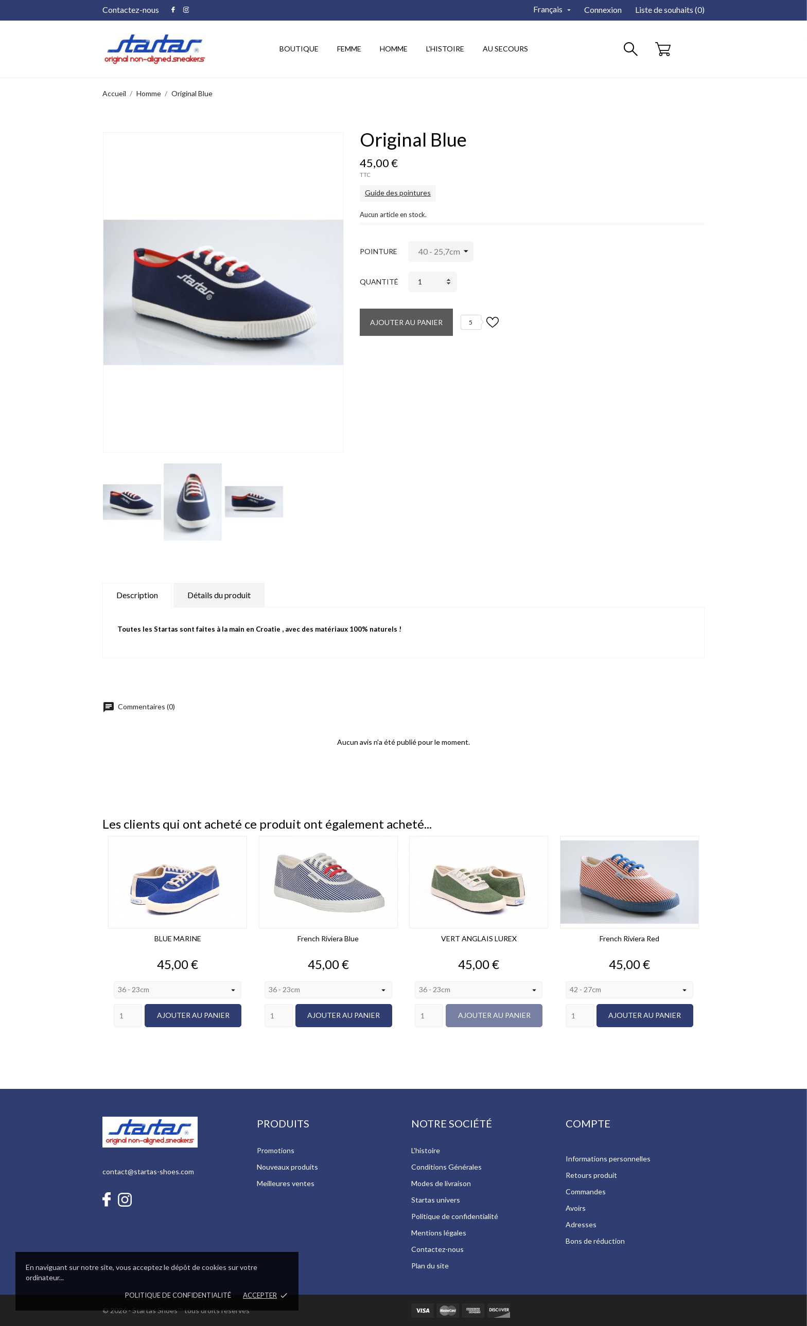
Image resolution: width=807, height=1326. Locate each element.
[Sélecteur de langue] (553, 9)
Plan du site (430, 1265)
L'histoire (425, 1150)
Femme (352, 43)
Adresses (581, 1224)
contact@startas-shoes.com (148, 1171)
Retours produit (591, 1175)
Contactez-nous (130, 9)
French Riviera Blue (328, 938)
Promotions (275, 1150)
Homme (397, 43)
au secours (505, 48)
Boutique (299, 48)
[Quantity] (128, 1015)
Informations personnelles (608, 1158)
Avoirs (576, 1208)
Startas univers (435, 1199)
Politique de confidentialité (178, 1295)
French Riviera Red (629, 938)
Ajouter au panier (406, 322)
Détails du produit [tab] (219, 595)
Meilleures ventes (285, 1183)
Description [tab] (137, 595)
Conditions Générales (446, 1166)
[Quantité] (432, 282)
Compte (588, 1123)
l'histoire (445, 48)
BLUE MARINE (177, 938)
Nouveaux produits (287, 1166)
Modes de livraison (441, 1183)
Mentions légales (438, 1232)
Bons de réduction (595, 1241)
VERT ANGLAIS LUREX (479, 938)
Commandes (586, 1191)
